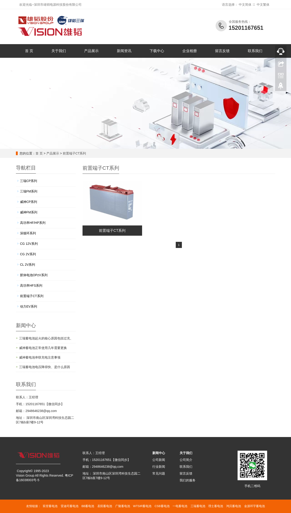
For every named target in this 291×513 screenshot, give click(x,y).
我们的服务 (188, 480)
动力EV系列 (28, 306)
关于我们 (58, 51)
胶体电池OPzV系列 (34, 275)
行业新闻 (158, 466)
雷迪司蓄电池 (69, 506)
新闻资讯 (124, 51)
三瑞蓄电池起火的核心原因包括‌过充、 (46, 338)
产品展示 (91, 51)
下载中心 (157, 51)
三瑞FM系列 (28, 191)
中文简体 (245, 4)
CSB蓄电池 (162, 506)
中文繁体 (263, 4)
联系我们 (255, 51)
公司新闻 (158, 460)
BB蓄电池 (87, 506)
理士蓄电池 (215, 506)
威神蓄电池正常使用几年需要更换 (43, 348)
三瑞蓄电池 (198, 506)
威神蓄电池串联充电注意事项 (39, 357)
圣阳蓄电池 (104, 506)
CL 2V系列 (27, 264)
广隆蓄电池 (122, 506)
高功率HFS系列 (31, 285)
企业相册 (189, 51)
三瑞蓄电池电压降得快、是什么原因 (44, 367)
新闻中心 (158, 453)
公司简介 (186, 460)
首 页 (29, 51)
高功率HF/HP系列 (32, 223)
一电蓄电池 (180, 506)
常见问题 (158, 473)
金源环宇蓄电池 (254, 506)
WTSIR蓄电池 (142, 506)
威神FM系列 (28, 212)
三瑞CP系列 (28, 181)
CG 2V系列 (28, 254)
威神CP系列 (28, 202)
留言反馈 (222, 51)
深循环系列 (28, 233)
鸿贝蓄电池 (233, 506)
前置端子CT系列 (74, 153)
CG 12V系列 (29, 243)
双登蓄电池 (50, 506)
